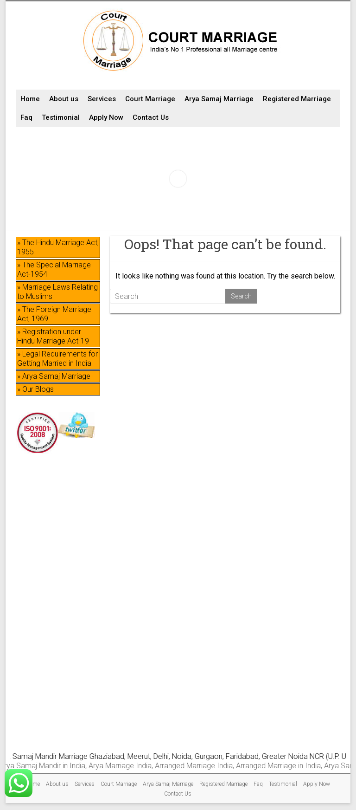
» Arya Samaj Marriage (53, 376)
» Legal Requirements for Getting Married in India (57, 359)
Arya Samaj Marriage (219, 99)
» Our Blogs (35, 389)
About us (63, 99)
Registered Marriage (297, 99)
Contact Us (151, 117)
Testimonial (61, 117)
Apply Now (106, 117)
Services (102, 99)
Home (30, 99)
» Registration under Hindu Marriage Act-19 (53, 336)
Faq (26, 117)
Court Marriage (150, 99)
